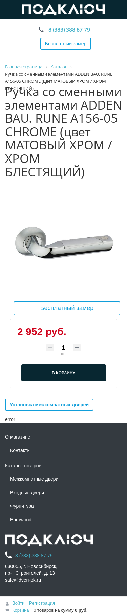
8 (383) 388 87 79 (69, 29)
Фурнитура (22, 506)
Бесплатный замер (66, 43)
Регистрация (42, 603)
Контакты (20, 450)
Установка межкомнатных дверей (49, 404)
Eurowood (20, 519)
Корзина (20, 610)
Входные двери (27, 492)
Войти (18, 603)
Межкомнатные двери (34, 479)
